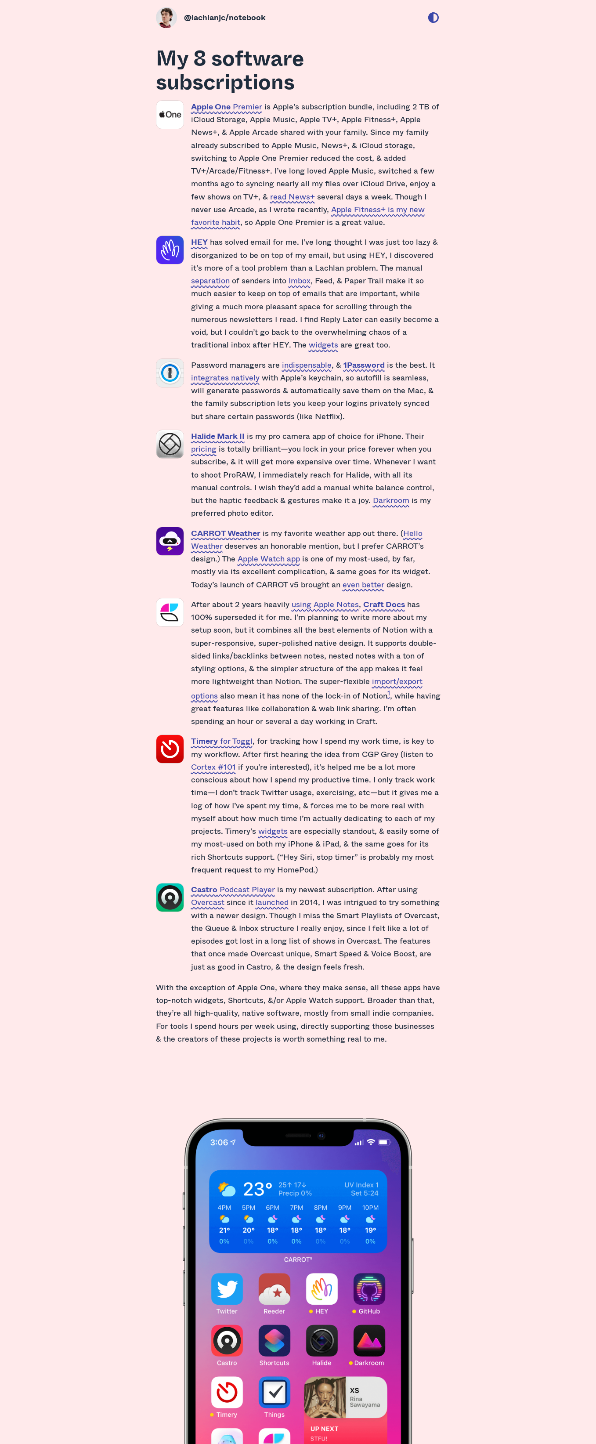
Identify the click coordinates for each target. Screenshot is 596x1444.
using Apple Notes (325, 604)
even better (363, 584)
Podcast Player (233, 889)
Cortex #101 (213, 766)
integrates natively (225, 377)
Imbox (300, 280)
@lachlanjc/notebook (225, 17)
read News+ (292, 196)
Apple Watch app (269, 558)
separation (210, 280)
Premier (226, 106)
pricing (204, 448)
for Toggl (222, 741)
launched (272, 902)
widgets (323, 344)
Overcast (207, 902)
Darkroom (391, 500)
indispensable (307, 364)
